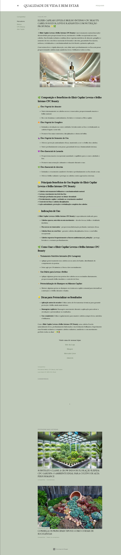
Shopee (70, 349)
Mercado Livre (70, 353)
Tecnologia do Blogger (60, 549)
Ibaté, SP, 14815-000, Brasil (48, 372)
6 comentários (50, 479)
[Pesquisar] (100, 5)
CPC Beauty (21, 27)
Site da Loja (70, 345)
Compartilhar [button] (21, 17)
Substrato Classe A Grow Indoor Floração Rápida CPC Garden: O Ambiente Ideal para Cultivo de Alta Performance (68, 473)
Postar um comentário (53, 537)
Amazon (70, 358)
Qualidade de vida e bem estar (51, 5)
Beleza (19, 24)
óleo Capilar (20, 29)
